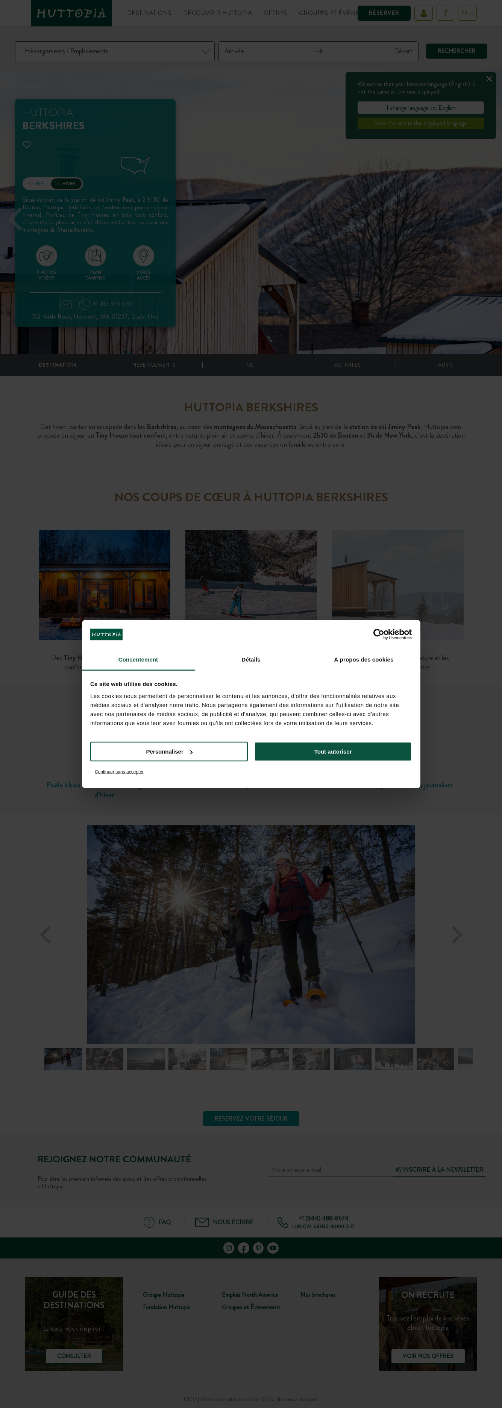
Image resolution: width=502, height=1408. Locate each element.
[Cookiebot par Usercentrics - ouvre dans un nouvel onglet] (379, 634)
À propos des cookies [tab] (364, 659)
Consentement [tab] (138, 659)
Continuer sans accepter (119, 771)
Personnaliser (169, 751)
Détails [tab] (251, 659)
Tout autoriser (333, 751)
